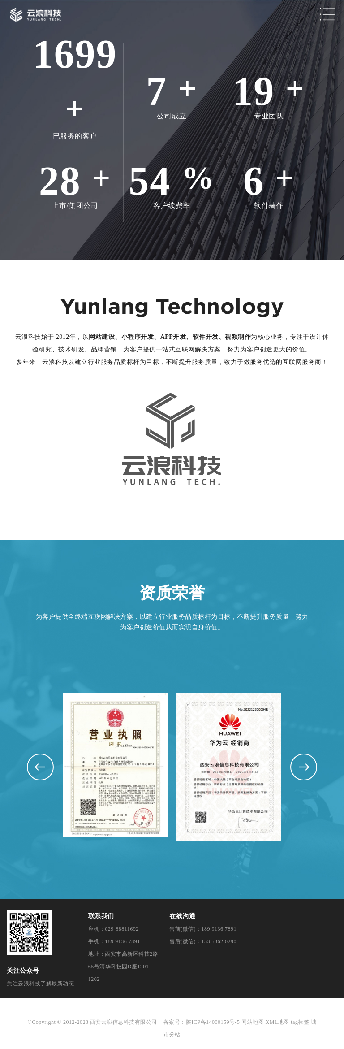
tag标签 (300, 1022)
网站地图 (252, 1022)
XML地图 (277, 1022)
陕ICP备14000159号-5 (213, 1022)
